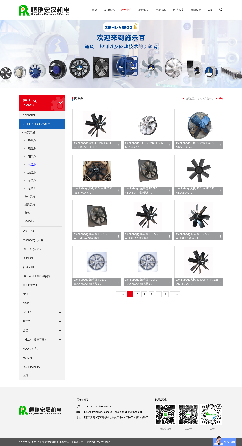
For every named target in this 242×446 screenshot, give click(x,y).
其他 (25, 375)
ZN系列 (31, 172)
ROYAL (27, 321)
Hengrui (28, 357)
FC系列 (31, 164)
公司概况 (109, 9)
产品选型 (161, 9)
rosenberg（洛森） (34, 240)
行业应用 (28, 267)
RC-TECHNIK (31, 366)
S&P (25, 294)
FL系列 (31, 188)
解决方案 (178, 9)
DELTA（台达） (32, 249)
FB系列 (31, 140)
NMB (26, 303)
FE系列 (31, 156)
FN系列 (31, 148)
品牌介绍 (143, 9)
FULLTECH (30, 285)
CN (210, 9)
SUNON (28, 258)
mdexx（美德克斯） (35, 339)
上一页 (121, 294)
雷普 (25, 330)
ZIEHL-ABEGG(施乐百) (37, 124)
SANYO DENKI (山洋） (37, 276)
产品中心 (126, 9)
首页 (94, 9)
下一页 (175, 294)
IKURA (27, 312)
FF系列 (31, 180)
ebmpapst (29, 115)
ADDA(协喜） (31, 348)
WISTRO (28, 231)
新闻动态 (195, 9)
